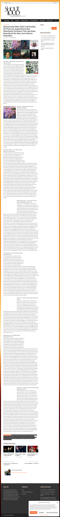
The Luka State (31, 438)
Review (4, 24)
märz (25, 436)
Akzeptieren (33, 512)
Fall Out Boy (6, 436)
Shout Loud (12, 515)
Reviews (17, 20)
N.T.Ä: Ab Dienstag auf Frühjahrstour (48, 37)
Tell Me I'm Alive (16, 438)
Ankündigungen (24, 20)
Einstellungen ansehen (52, 512)
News (12, 20)
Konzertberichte (34, 20)
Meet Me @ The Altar (30, 436)
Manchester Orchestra (18, 436)
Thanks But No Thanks (24, 438)
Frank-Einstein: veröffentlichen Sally (48, 35)
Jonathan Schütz (13, 37)
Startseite (6, 2)
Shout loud (49, 20)
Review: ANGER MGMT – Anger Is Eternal (8, 454)
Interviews (42, 20)
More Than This (6, 437)
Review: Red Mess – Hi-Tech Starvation (32, 454)
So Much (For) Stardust (8, 438)
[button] (57, 502)
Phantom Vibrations (23, 437)
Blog (9, 2)
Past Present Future (14, 437)
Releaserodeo (30, 437)
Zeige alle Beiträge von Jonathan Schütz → (20, 472)
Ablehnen (41, 512)
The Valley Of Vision (7, 439)
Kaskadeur (11, 436)
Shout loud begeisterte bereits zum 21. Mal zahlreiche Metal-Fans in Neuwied (48, 45)
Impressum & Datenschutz (27, 491)
